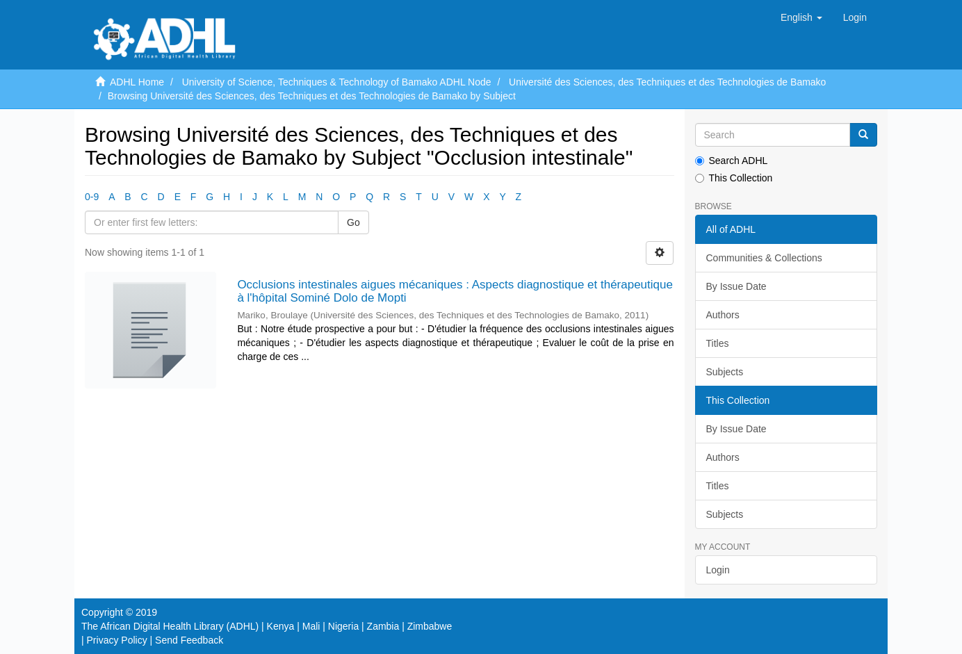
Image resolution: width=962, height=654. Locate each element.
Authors (723, 314)
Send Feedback (189, 640)
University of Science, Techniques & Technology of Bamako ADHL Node (336, 82)
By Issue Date (736, 286)
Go (353, 222)
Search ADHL (731, 160)
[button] (801, 17)
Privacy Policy (117, 640)
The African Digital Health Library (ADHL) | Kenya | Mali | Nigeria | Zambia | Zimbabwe (266, 626)
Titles (717, 343)
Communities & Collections (764, 257)
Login (718, 569)
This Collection (734, 177)
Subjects (725, 371)
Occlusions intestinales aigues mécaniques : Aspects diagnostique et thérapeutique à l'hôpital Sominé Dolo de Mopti (455, 291)
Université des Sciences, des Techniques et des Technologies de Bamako (667, 82)
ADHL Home (137, 82)
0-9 (92, 196)
